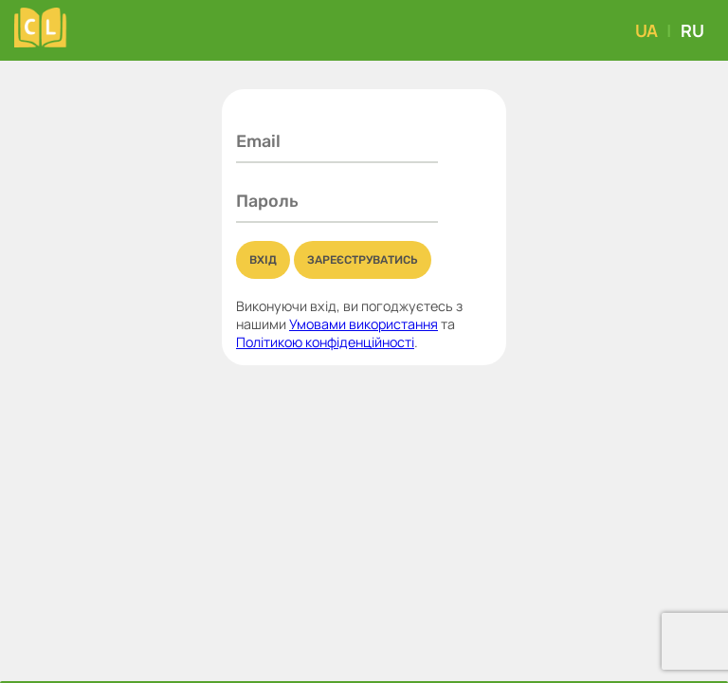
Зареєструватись (362, 260)
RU (692, 30)
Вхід (263, 260)
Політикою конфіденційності (325, 342)
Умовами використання (363, 324)
